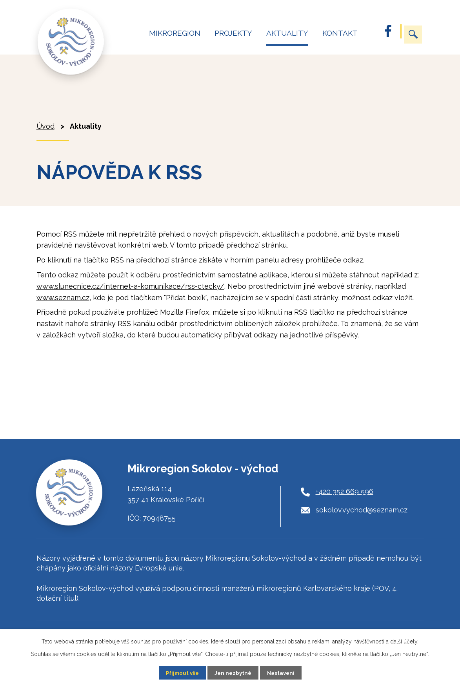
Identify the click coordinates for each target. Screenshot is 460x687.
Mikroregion (174, 33)
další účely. (404, 641)
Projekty (233, 33)
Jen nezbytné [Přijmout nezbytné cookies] (233, 672)
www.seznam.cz (62, 297)
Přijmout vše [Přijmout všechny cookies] (181, 672)
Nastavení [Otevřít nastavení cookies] (282, 672)
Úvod (129, 36)
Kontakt (340, 33)
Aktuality (287, 33)
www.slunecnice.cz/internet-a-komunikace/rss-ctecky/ (130, 286)
